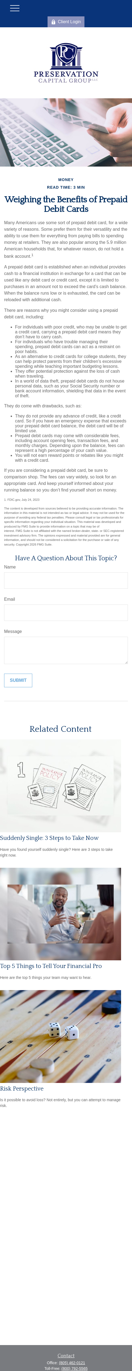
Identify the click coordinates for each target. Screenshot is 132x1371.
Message (13, 631)
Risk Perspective (21, 1088)
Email (9, 599)
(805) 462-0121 (72, 1363)
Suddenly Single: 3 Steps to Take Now (49, 838)
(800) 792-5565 (74, 1368)
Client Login (66, 21)
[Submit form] (18, 680)
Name (10, 567)
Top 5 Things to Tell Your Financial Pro (51, 966)
